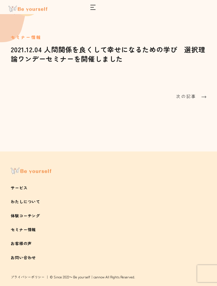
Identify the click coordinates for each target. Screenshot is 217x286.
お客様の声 (21, 243)
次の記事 (191, 96)
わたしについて (25, 201)
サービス (19, 187)
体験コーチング (25, 215)
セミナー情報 (23, 229)
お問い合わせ (23, 257)
